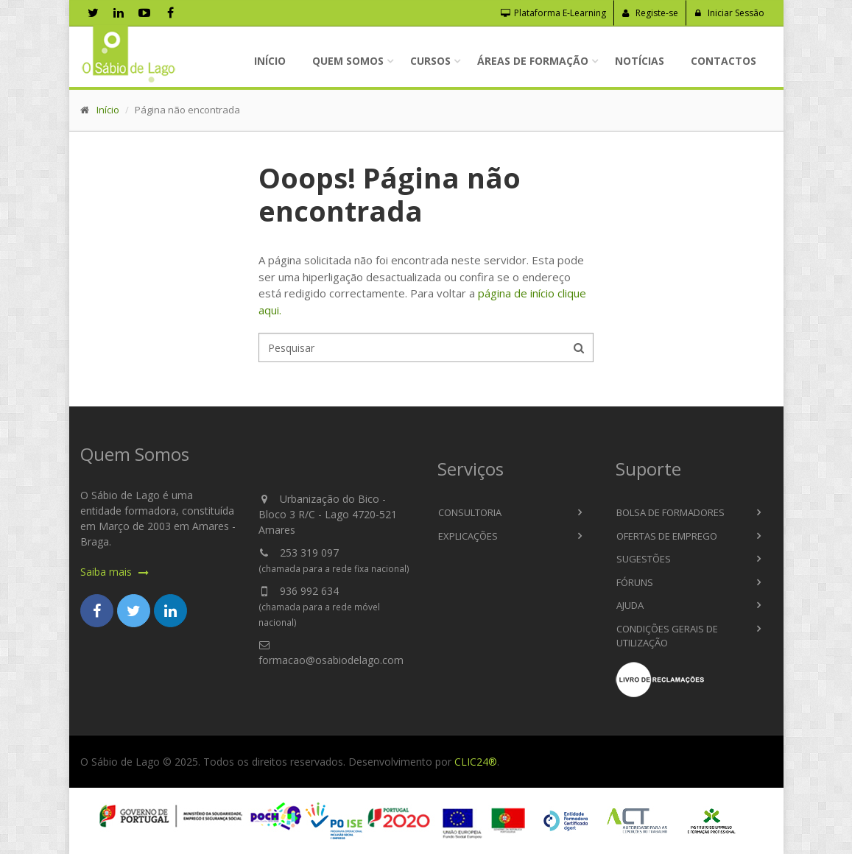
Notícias (639, 61)
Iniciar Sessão (729, 13)
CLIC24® (475, 762)
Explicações (468, 536)
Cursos (430, 61)
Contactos (723, 61)
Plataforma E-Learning (553, 13)
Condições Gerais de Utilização (667, 636)
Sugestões (643, 558)
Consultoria (469, 512)
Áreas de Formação (532, 61)
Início (270, 61)
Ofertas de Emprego (666, 536)
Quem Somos (348, 61)
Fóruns (634, 582)
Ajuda (630, 605)
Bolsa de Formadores (670, 512)
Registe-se (650, 13)
